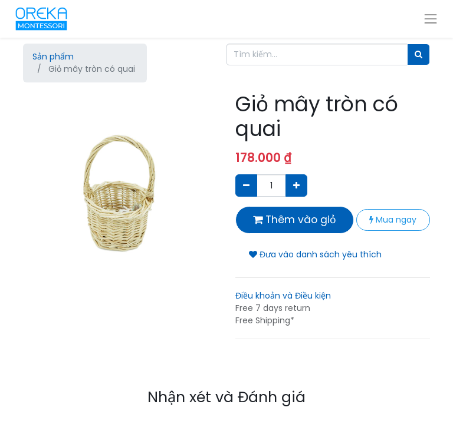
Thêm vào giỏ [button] (294, 220)
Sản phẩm (53, 56)
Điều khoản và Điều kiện (283, 296)
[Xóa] (246, 185)
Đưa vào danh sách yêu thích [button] (315, 254)
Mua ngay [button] (392, 220)
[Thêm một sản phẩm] (296, 185)
